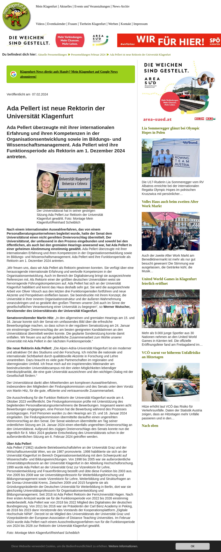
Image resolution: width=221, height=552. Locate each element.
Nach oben (150, 426)
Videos (40, 24)
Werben (113, 24)
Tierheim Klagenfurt (92, 24)
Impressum (141, 24)
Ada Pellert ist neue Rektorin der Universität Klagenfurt (140, 54)
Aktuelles (66, 6)
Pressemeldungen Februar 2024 (88, 54)
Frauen (72, 24)
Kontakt (126, 24)
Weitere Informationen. (123, 546)
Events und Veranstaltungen (92, 6)
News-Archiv (120, 6)
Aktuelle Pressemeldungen (52, 54)
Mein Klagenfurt (46, 6)
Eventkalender (56, 24)
